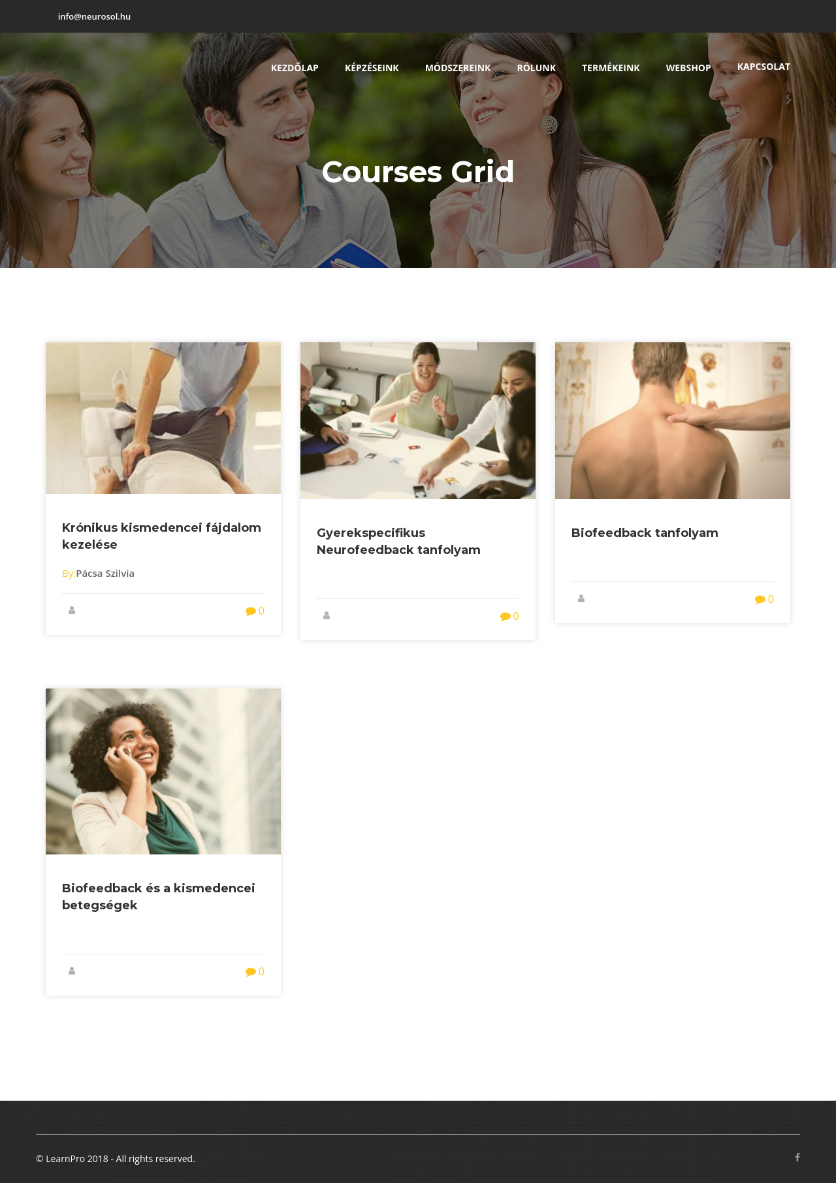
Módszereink (458, 67)
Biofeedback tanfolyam (644, 533)
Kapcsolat (763, 66)
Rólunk (536, 67)
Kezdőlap (295, 67)
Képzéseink (372, 67)
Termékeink (611, 67)
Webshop (688, 67)
